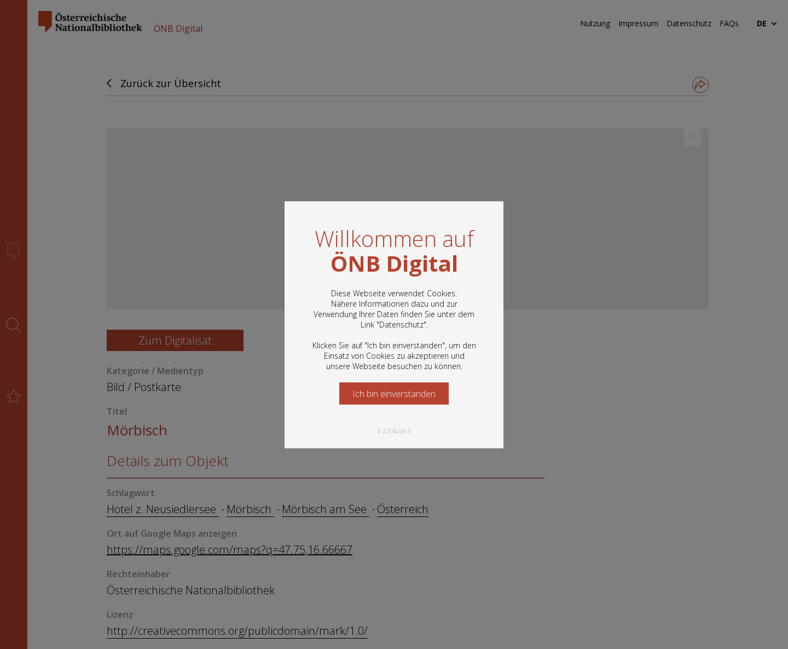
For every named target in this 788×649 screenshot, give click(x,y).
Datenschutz (401, 324)
